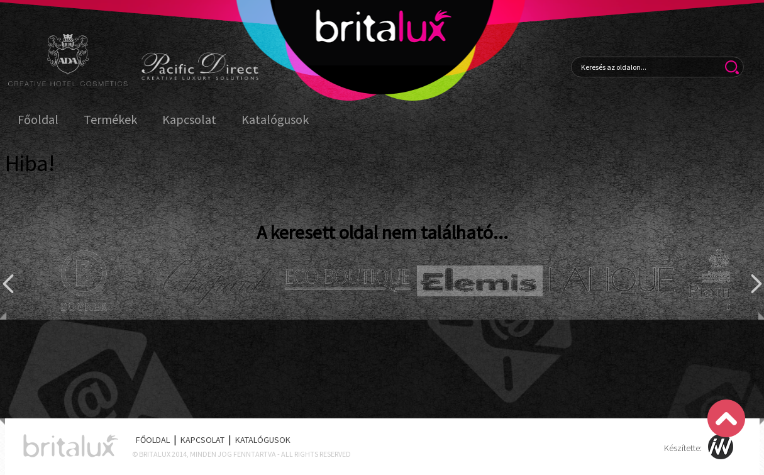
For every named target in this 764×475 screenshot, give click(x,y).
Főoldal (38, 119)
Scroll (726, 418)
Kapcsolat (189, 119)
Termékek (110, 119)
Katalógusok (275, 119)
